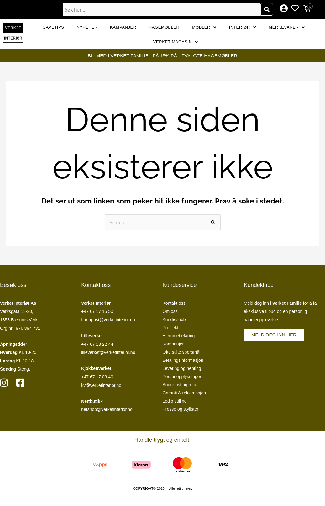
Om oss (170, 311)
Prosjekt (171, 327)
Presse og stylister (180, 409)
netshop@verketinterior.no (107, 409)
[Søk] (266, 9)
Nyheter (87, 27)
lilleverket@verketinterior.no (108, 352)
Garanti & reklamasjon (184, 392)
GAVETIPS (53, 27)
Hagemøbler (164, 27)
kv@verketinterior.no (101, 385)
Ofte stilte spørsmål (182, 352)
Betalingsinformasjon (183, 360)
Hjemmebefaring (179, 335)
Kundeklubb (174, 319)
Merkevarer (287, 27)
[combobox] (161, 9)
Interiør (242, 27)
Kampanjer (123, 27)
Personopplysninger (182, 376)
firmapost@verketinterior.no (108, 319)
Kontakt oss (174, 303)
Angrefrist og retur (180, 384)
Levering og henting (182, 368)
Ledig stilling (175, 400)
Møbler (204, 27)
